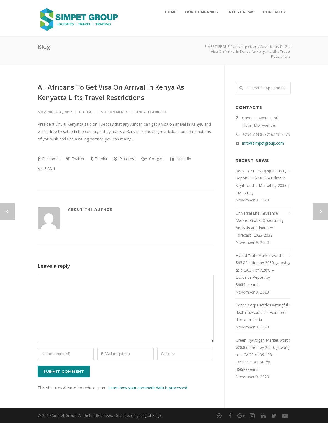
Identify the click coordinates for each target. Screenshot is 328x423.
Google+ (152, 158)
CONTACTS (274, 12)
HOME (171, 12)
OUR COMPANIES (201, 12)
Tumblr (99, 158)
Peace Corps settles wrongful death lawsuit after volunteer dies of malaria (262, 312)
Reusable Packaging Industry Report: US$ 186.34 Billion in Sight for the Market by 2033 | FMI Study (263, 181)
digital (86, 111)
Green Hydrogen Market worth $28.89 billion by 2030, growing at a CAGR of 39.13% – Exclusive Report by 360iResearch (263, 355)
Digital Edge (150, 415)
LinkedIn (180, 158)
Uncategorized (245, 46)
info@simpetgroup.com (263, 143)
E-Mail (46, 168)
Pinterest (124, 158)
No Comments (114, 111)
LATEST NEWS (240, 12)
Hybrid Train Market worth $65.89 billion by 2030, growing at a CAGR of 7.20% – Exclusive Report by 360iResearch (263, 270)
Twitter (75, 158)
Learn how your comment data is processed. (148, 387)
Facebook (49, 158)
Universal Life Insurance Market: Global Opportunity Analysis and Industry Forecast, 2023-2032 (260, 224)
